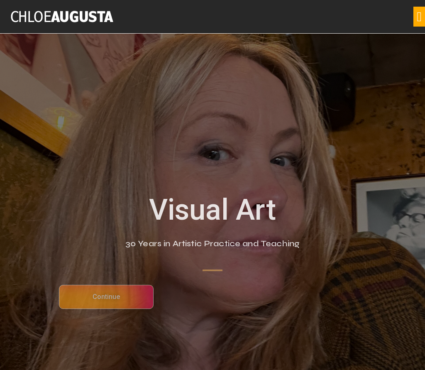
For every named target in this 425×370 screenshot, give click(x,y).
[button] (419, 17)
